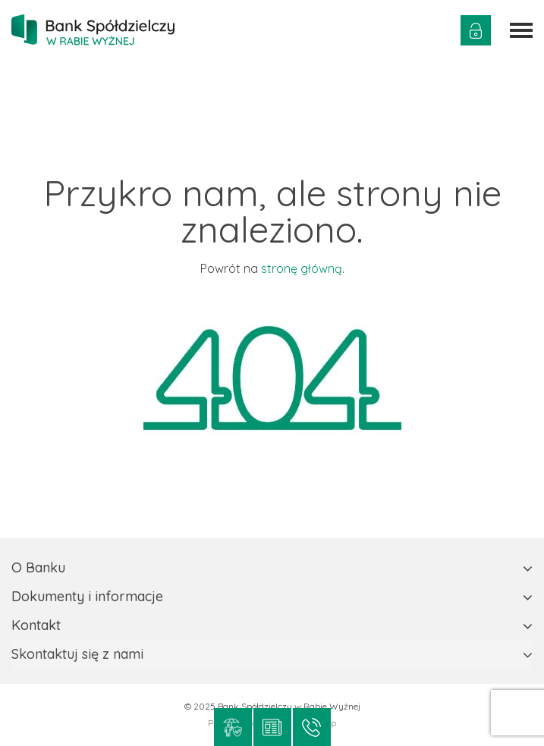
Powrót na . (272, 268)
